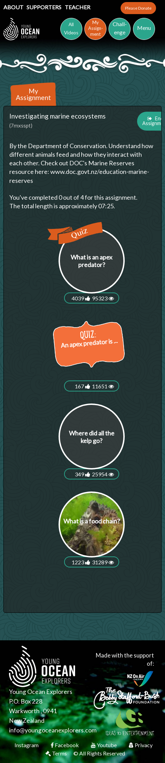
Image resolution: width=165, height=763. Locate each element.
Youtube (104, 745)
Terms (56, 753)
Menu (144, 27)
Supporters (44, 7)
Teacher (77, 7)
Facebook (65, 745)
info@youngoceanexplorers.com (52, 730)
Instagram (27, 745)
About (13, 7)
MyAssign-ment (95, 28)
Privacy (141, 745)
